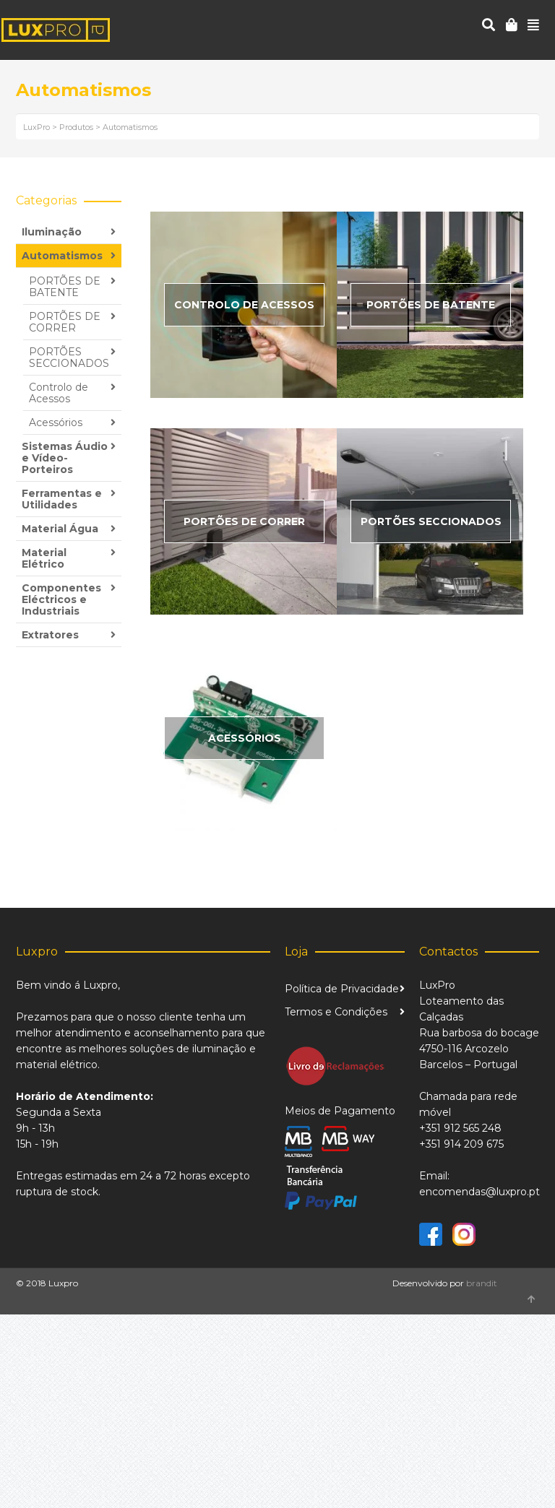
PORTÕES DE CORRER (64, 322)
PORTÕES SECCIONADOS (69, 357)
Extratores (50, 634)
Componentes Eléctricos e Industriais (61, 599)
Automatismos (62, 255)
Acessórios (55, 422)
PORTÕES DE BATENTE (64, 286)
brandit (481, 1283)
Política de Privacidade (342, 988)
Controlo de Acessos (58, 393)
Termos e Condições (336, 1011)
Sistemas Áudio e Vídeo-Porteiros (65, 458)
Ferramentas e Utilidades (62, 499)
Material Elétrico (44, 558)
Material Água (60, 528)
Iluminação (52, 231)
